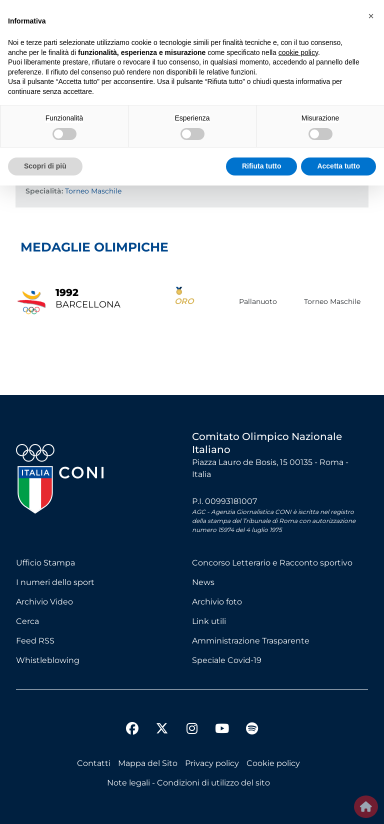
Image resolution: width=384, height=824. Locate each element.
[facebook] (132, 730)
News (203, 582)
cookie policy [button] (298, 52)
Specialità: (44, 191)
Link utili (209, 621)
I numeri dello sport (55, 582)
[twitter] (162, 720)
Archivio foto (217, 601)
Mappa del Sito (148, 763)
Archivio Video (44, 601)
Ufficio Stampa (45, 563)
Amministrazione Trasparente (251, 641)
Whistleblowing (48, 660)
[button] (371, 16)
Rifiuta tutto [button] (262, 166)
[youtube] (222, 730)
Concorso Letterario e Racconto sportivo (272, 563)
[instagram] (192, 730)
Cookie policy (273, 763)
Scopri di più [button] (45, 166)
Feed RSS (35, 641)
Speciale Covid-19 (227, 660)
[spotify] (252, 730)
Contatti (93, 763)
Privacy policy (212, 763)
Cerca (27, 621)
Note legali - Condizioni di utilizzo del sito (188, 783)
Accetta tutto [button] (338, 166)
